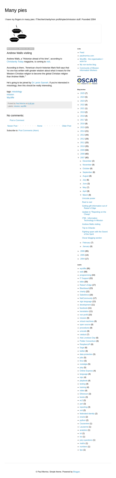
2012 (82, 139)
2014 (82, 131)
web (81, 272)
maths (82, 443)
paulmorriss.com (87, 56)
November (87, 165)
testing (82, 384)
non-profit (84, 315)
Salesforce (84, 295)
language (84, 374)
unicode (83, 331)
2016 (82, 124)
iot (81, 433)
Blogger (76, 472)
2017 (82, 120)
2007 (82, 158)
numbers (83, 447)
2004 (82, 259)
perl (81, 404)
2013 (82, 135)
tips (81, 450)
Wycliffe (10, 97)
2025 (82, 93)
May (85, 187)
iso (81, 437)
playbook (83, 381)
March (86, 195)
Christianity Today (15, 61)
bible (82, 282)
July (85, 180)
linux (82, 361)
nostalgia (83, 364)
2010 (82, 146)
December (87, 161)
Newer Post (12, 126)
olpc (81, 377)
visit (48, 61)
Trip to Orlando (88, 228)
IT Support (84, 278)
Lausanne (84, 427)
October (86, 168)
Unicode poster (88, 198)
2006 (82, 251)
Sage (82, 348)
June (85, 184)
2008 (82, 154)
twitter (82, 351)
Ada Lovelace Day (87, 338)
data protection (86, 354)
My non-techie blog (88, 65)
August (86, 176)
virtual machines (87, 321)
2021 (82, 108)
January (86, 246)
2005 (82, 255)
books (82, 397)
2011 (82, 142)
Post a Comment (17, 120)
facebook (84, 308)
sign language (86, 301)
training (83, 387)
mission (10, 94)
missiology (17, 91)
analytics (83, 430)
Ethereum (84, 394)
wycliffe (23, 106)
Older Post (66, 126)
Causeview (84, 424)
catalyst (83, 334)
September (88, 172)
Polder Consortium (88, 341)
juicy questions (86, 440)
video (82, 391)
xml (81, 410)
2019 (82, 112)
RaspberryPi (85, 344)
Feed (82, 52)
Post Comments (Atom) (29, 130)
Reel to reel (87, 202)
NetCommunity (86, 298)
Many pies (16, 10)
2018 (82, 116)
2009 (82, 150)
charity (82, 292)
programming (85, 275)
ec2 (81, 400)
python (83, 420)
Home (39, 126)
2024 (82, 97)
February (87, 243)
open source (85, 325)
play (81, 367)
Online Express (86, 371)
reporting (83, 407)
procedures (84, 328)
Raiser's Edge (86, 285)
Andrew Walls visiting (91, 224)
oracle (82, 417)
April (85, 191)
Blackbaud (84, 288)
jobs (81, 358)
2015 (82, 127)
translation (84, 311)
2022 (82, 105)
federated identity (87, 414)
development (85, 305)
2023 (82, 101)
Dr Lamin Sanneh (40, 82)
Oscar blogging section (92, 238)
